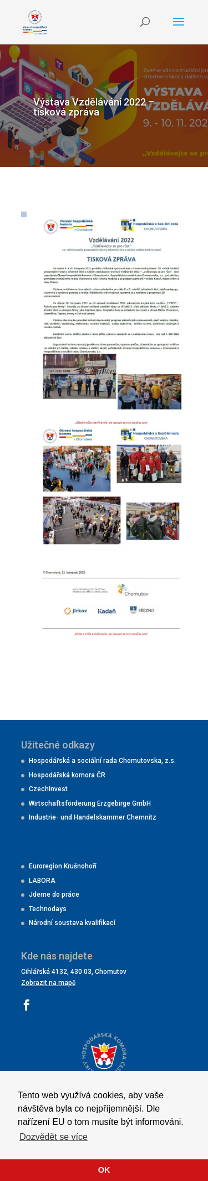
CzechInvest (48, 789)
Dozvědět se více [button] (53, 1137)
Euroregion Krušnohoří (63, 866)
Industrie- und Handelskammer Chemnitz (92, 817)
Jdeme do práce (54, 894)
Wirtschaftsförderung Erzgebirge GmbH (90, 803)
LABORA (42, 881)
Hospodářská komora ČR (67, 775)
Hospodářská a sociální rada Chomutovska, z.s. (102, 761)
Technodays (48, 909)
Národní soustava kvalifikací (72, 923)
